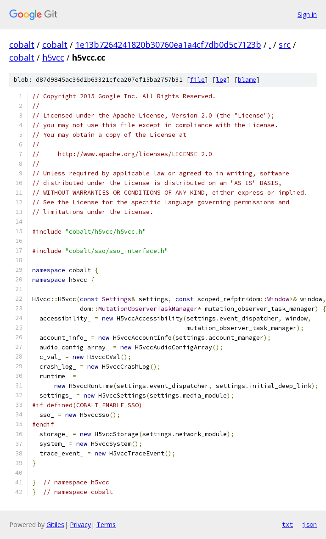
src (285, 44)
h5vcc (53, 57)
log (221, 80)
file (197, 80)
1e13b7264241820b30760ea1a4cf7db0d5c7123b (168, 44)
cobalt (21, 44)
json (309, 524)
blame (247, 80)
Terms (106, 524)
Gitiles (55, 524)
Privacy (80, 524)
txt (287, 524)
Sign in (307, 14)
